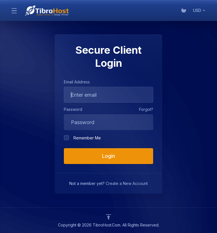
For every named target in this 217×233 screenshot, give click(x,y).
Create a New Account (127, 183)
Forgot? (146, 109)
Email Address (77, 81)
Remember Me (82, 137)
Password (73, 109)
